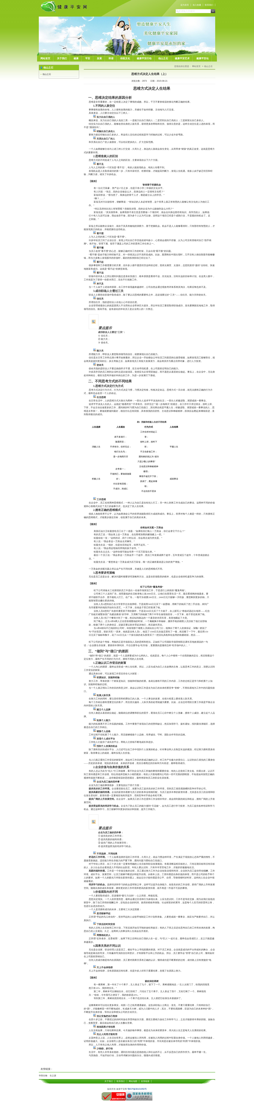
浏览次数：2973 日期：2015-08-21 (149, 81)
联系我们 (209, 5)
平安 (87, 58)
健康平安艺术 (182, 58)
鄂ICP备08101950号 (137, 1089)
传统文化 (125, 58)
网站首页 (45, 58)
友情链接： (47, 1068)
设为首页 (184, 5)
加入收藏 (197, 5)
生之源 (53, 1075)
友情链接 (145, 1081)
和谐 (110, 58)
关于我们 (62, 58)
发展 (99, 58)
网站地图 (133, 1081)
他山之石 (163, 58)
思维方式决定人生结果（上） (149, 73)
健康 (76, 58)
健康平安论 (202, 58)
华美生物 (43, 1075)
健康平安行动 (144, 58)
